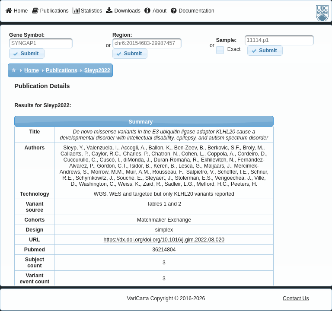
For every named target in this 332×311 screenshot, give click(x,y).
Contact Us (296, 298)
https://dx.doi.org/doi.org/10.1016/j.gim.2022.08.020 (164, 240)
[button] (26, 53)
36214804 (164, 250)
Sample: (226, 40)
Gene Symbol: (27, 35)
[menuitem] (16, 11)
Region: (122, 35)
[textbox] (41, 43)
